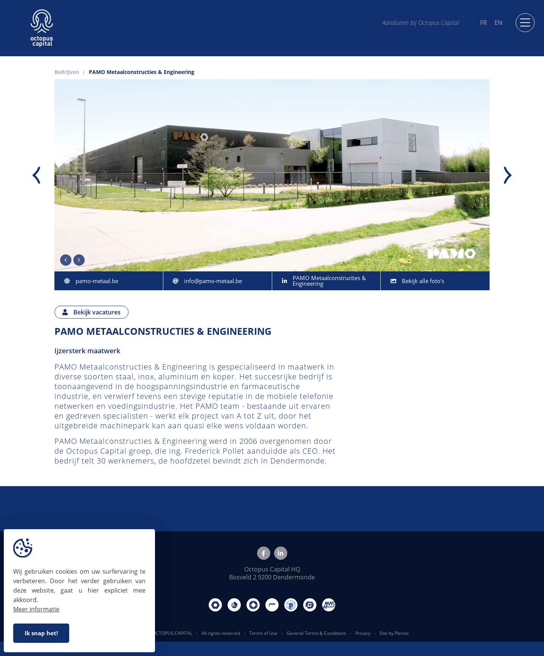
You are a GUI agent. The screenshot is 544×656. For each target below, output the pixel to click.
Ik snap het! (41, 633)
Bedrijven (66, 72)
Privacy (362, 633)
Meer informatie (36, 609)
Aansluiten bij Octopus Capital (420, 22)
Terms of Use (263, 633)
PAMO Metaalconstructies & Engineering (141, 72)
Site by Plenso (394, 633)
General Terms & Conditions (316, 633)
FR (483, 23)
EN (498, 23)
